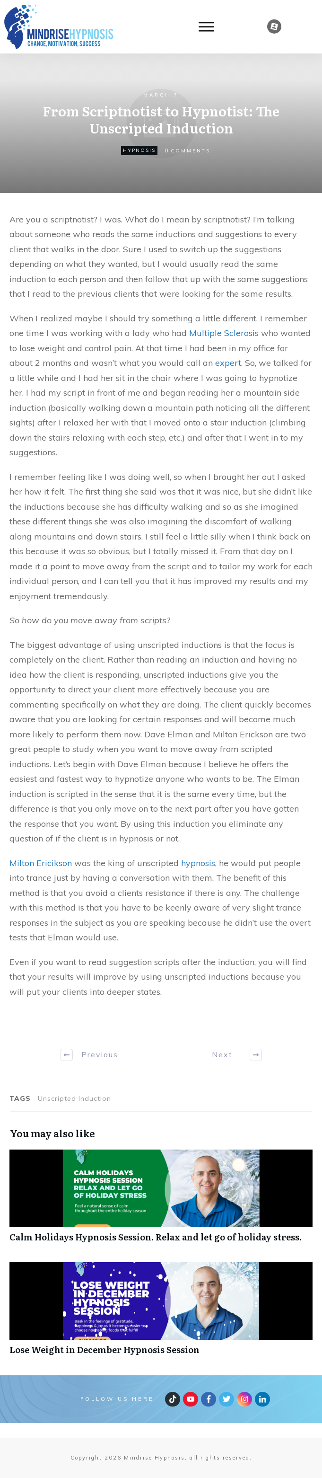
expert (228, 362)
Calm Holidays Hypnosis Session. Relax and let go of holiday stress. (161, 1201)
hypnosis (139, 150)
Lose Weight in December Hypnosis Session (161, 1313)
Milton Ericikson (40, 863)
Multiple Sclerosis (224, 332)
